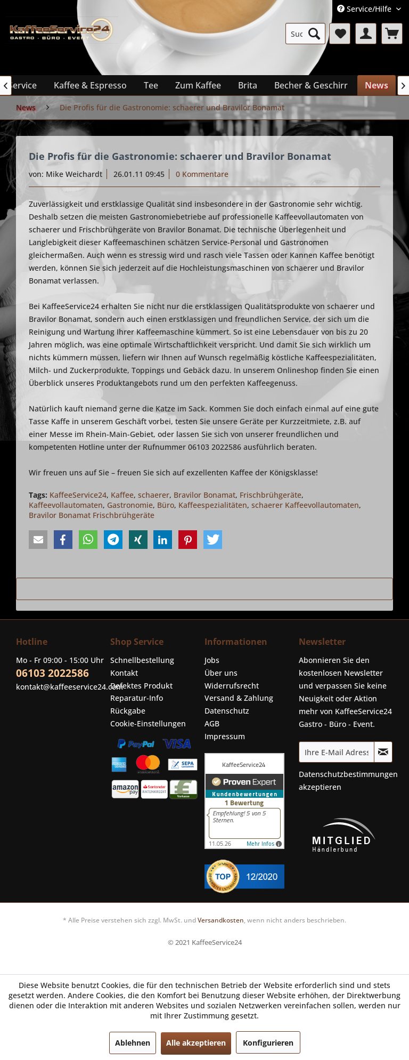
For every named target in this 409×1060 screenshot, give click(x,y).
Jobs (211, 660)
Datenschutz (226, 711)
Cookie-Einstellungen (148, 723)
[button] (38, 539)
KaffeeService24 (78, 495)
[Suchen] (314, 33)
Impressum (224, 736)
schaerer (153, 495)
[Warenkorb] (392, 33)
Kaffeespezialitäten (212, 505)
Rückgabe (127, 711)
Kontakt (124, 673)
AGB (211, 723)
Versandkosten (221, 920)
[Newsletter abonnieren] (383, 752)
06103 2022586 (52, 673)
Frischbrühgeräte (270, 495)
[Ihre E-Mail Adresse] (336, 752)
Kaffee (122, 495)
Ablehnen (132, 1043)
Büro (165, 505)
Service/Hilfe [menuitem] (365, 9)
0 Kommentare (202, 174)
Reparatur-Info (136, 698)
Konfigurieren (268, 1043)
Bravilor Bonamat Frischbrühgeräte (91, 515)
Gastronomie (130, 505)
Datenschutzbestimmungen (348, 774)
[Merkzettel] (339, 33)
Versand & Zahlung (238, 698)
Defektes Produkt (141, 686)
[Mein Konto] (366, 33)
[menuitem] (305, 33)
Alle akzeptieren (196, 1043)
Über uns (221, 673)
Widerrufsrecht (231, 686)
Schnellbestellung (142, 660)
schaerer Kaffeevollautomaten (305, 505)
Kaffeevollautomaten (66, 505)
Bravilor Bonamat (204, 495)
